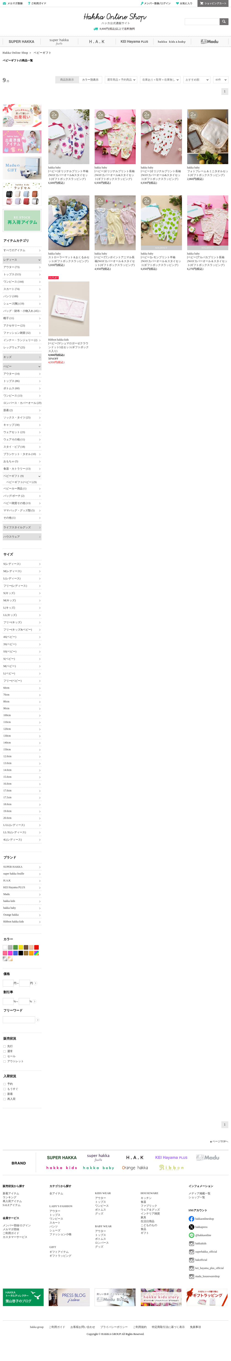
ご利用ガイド (37, 3)
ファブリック (149, 1205)
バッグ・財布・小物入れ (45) (21, 311)
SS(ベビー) (9, 651)
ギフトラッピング (60, 1255)
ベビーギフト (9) (13, 476)
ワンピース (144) (13, 281)
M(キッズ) (9, 600)
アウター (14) (11, 373)
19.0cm (7, 811)
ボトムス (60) (11, 388)
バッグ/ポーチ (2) (13, 495)
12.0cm (7, 756)
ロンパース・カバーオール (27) (22, 403)
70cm (6, 694)
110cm (7, 722)
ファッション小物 (60, 1234)
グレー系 (10, 947)
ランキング (9, 1197)
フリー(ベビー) (12, 680)
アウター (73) (11, 267)
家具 (143, 1217)
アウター (54, 1211)
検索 (224, 21)
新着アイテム (11, 1193)
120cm (7, 728)
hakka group (37, 1327)
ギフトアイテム (59, 1251)
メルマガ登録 (11, 1229)
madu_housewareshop (207, 1276)
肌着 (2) (8, 410)
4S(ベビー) (9, 636)
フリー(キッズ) (12, 622)
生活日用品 (147, 1221)
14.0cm (7, 770)
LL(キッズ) (10, 615)
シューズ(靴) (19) (13, 303)
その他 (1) (9, 517)
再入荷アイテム (12, 1201)
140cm (7, 742)
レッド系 (36, 947)
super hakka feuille (59, 41)
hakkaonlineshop (204, 1218)
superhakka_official (206, 1251)
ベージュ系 (31, 947)
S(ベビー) (9, 658)
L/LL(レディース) (14, 825)
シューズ (54, 1230)
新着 (10, 1094)
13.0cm (7, 763)
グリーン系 (15, 947)
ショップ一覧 (197, 1197)
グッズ (99, 1213)
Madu (210, 41)
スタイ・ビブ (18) (14, 446)
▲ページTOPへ (219, 1141)
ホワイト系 (5, 947)
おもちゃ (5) (10, 461)
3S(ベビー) (9, 644)
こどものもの (149, 1225)
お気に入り (184, 3)
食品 (143, 1229)
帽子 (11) (8, 318)
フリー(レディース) (15, 585)
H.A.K (97, 41)
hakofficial (201, 1259)
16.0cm (7, 783)
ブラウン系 (26, 947)
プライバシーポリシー (114, 1327)
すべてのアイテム (14, 250)
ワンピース (56, 1218)
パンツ (53, 1226)
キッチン (146, 1198)
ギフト (145, 1233)
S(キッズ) (9, 593)
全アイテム (56, 1193)
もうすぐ (12, 1088)
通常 (10, 1051)
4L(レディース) (12, 839)
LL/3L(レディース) (14, 832)
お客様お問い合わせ (82, 1327)
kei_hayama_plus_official (209, 1268)
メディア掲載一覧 (199, 1193)
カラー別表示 (90, 79)
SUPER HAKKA (21, 41)
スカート (54, 1222)
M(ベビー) (9, 666)
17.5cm (7, 797)
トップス (54, 1214)
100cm (7, 715)
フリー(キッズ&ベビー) (17, 629)
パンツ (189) (10, 296)
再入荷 (11, 1099)
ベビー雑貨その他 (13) (17, 503)
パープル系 (10, 953)
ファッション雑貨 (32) (17, 332)
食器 (143, 1201)
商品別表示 (67, 79)
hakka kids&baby (172, 41)
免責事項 (195, 1327)
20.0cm (7, 818)
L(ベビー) (9, 673)
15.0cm (7, 776)
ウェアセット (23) (14, 432)
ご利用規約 (140, 1327)
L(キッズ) (9, 607)
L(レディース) (12, 578)
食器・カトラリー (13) (17, 468)
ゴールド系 (10, 958)
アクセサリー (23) (14, 325)
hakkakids (201, 1243)
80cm (6, 701)
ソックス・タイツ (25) (17, 417)
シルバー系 (5, 958)
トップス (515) (12, 274)
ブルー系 (15, 953)
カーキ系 (26, 953)
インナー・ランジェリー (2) (20, 340)
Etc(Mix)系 (36, 953)
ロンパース (102, 1242)
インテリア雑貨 (150, 1213)
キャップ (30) (11, 424)
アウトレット (15, 1061)
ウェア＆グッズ (150, 1209)
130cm (7, 735)
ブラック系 (20, 953)
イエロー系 (20, 947)
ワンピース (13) (12, 395)
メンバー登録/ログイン (156, 3)
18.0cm (7, 804)
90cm (6, 708)
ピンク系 (5, 953)
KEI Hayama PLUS (134, 41)
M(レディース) (12, 571)
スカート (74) (11, 289)
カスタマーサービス (15, 1237)
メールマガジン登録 (13, 3)
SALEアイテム (12, 1205)
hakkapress (201, 1227)
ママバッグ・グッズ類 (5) (19, 510)
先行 (10, 1046)
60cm (6, 687)
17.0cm (7, 790)
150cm (7, 749)
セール (11, 1056)
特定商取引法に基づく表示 (168, 1327)
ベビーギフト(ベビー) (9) (21, 482)
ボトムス (100, 1209)
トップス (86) (11, 381)
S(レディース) (12, 563)
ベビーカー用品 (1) (14, 488)
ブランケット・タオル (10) (19, 454)
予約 (10, 1083)
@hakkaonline (203, 1235)
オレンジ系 (31, 953)
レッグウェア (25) (14, 347)
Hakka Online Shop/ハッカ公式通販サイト (115, 19)
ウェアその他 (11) (14, 439)
